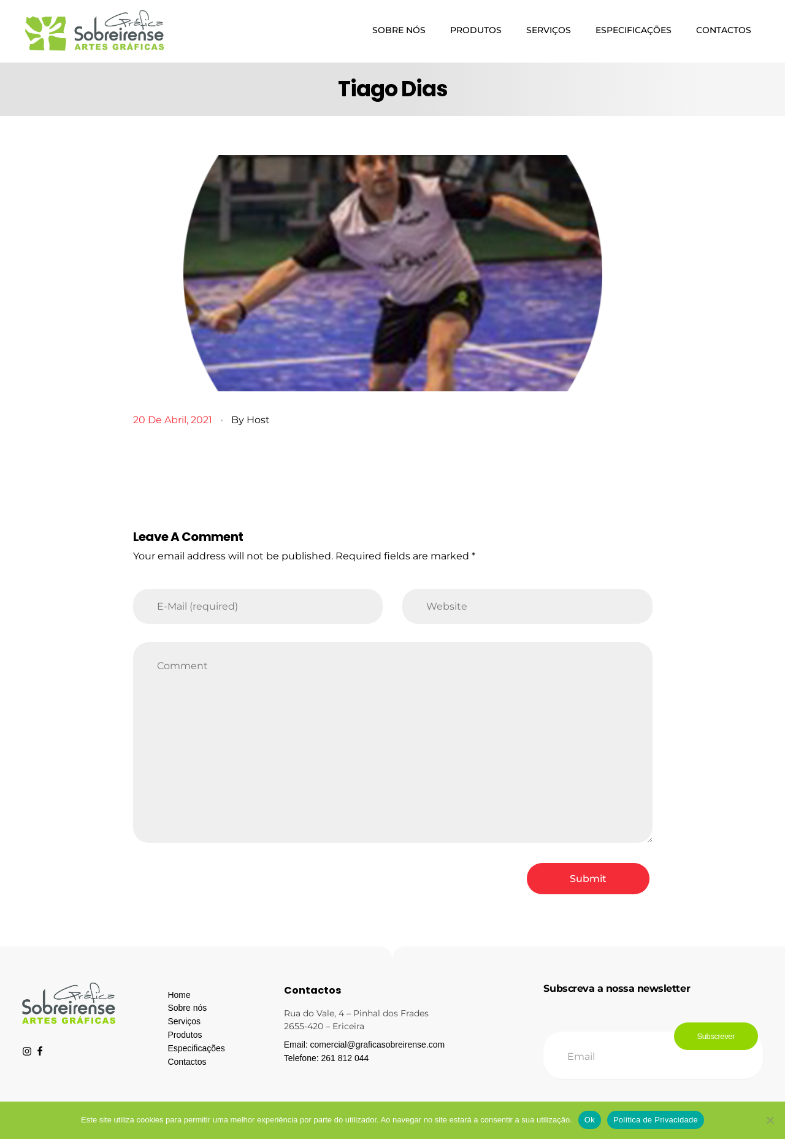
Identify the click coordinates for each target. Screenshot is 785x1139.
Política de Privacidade (655, 1119)
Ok (589, 1119)
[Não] (770, 1120)
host (258, 420)
